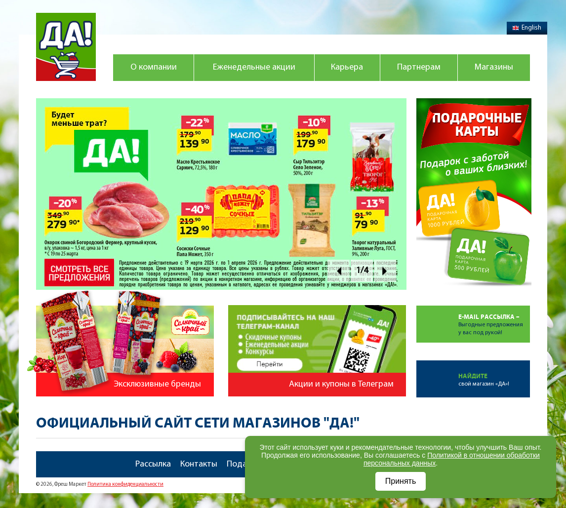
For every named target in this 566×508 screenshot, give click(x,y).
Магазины (494, 67)
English (527, 28)
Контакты (198, 464)
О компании (153, 67)
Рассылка (153, 464)
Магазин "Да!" (66, 47)
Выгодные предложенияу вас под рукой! (494, 321)
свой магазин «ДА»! (494, 373)
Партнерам (419, 67)
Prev (338, 271)
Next (385, 271)
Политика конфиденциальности (125, 484)
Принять (400, 481)
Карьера (347, 67)
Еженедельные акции (254, 67)
